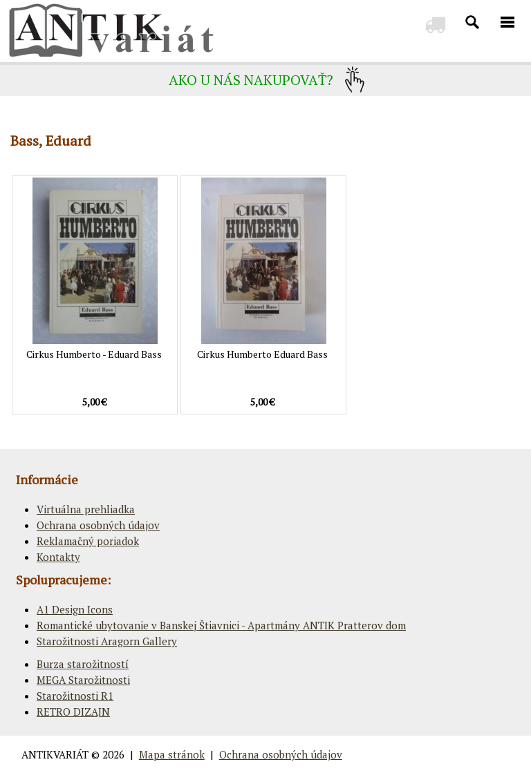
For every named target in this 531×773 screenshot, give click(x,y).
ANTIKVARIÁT (54, 754)
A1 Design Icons (75, 609)
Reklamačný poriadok (88, 541)
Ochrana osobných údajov (98, 525)
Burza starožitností (83, 664)
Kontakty (58, 557)
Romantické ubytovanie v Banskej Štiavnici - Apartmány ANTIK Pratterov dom (221, 625)
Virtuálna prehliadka (86, 509)
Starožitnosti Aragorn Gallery (107, 641)
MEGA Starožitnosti (83, 680)
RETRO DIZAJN (73, 711)
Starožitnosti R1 (75, 696)
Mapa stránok (172, 754)
